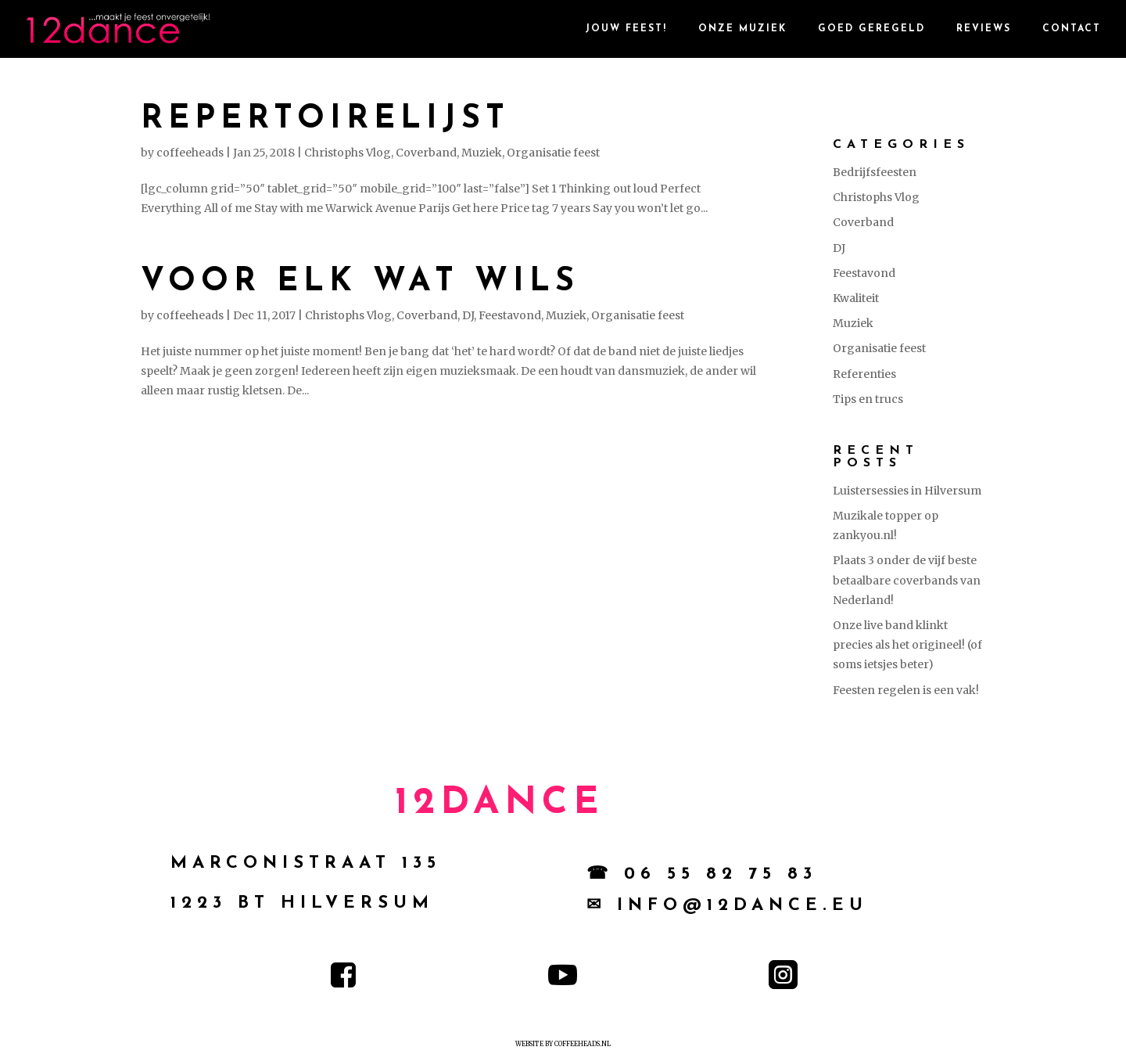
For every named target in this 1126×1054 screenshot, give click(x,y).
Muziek (481, 153)
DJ (468, 315)
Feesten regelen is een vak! (906, 690)
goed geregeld (871, 29)
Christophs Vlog (347, 153)
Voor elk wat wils (360, 282)
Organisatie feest (553, 153)
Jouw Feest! (626, 29)
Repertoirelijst (325, 119)
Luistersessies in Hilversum (907, 491)
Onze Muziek (742, 29)
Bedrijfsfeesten (874, 172)
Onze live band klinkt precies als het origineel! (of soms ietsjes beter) (907, 644)
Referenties (864, 374)
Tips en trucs (868, 399)
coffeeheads (190, 153)
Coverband (426, 153)
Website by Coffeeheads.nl (563, 1044)
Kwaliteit (856, 298)
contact (1071, 29)
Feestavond (510, 315)
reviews (983, 29)
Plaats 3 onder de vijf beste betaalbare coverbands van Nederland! (907, 579)
